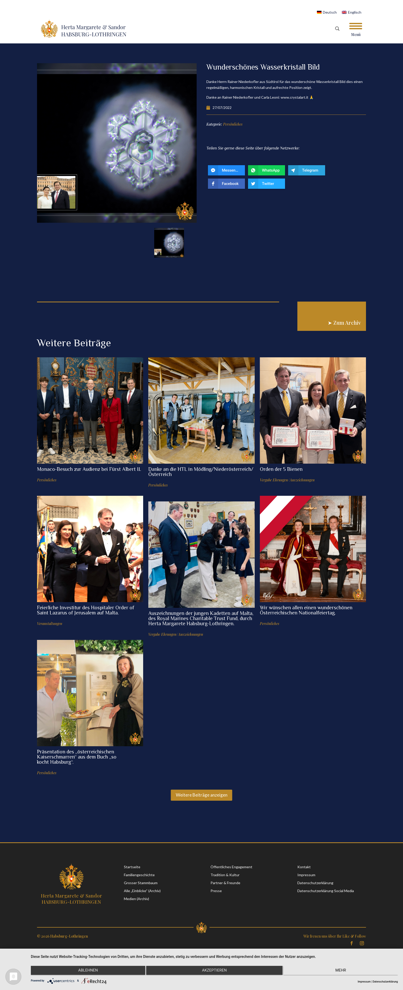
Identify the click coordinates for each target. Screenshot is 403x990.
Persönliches (47, 480)
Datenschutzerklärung (315, 883)
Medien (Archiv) (136, 898)
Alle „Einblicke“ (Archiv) (142, 891)
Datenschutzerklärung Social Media (325, 891)
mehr (343, 971)
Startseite (132, 867)
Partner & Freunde (225, 883)
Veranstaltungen (49, 623)
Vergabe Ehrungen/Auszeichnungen (287, 480)
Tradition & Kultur (225, 875)
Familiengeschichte (139, 875)
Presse (216, 891)
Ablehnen (85, 971)
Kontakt (304, 867)
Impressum (306, 875)
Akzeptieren (214, 971)
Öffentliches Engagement (231, 867)
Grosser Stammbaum (141, 883)
